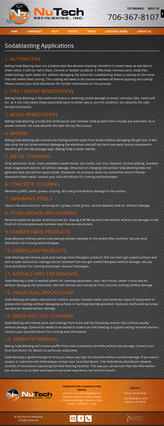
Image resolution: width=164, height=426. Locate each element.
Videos (91, 31)
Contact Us (144, 31)
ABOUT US (153, 8)
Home (14, 31)
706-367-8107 (133, 16)
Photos (73, 31)
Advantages (34, 31)
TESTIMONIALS (135, 8)
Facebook (81, 418)
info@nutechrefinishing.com (73, 418)
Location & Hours (116, 31)
